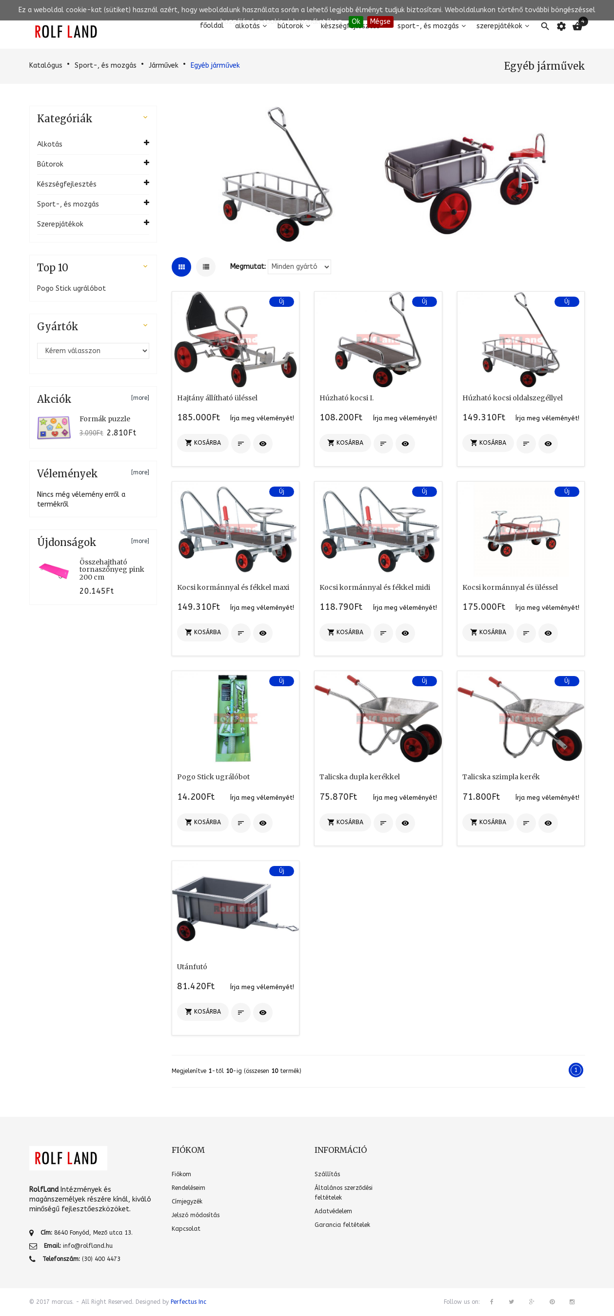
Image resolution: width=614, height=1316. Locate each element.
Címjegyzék (187, 1201)
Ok (356, 22)
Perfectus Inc (188, 1301)
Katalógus (45, 65)
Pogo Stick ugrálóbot (71, 288)
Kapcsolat (186, 1228)
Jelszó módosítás (195, 1215)
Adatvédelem (333, 1211)
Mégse (380, 22)
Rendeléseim (188, 1187)
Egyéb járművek (215, 65)
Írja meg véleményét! (262, 418)
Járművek (164, 65)
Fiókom (181, 1174)
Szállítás (327, 1174)
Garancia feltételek (342, 1225)
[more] (140, 398)
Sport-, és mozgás (106, 65)
